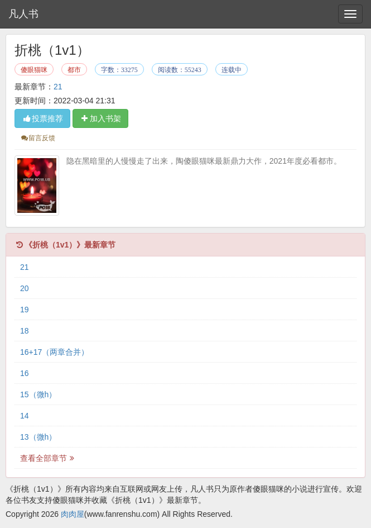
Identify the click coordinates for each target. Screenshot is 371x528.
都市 (74, 70)
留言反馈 (37, 138)
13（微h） (38, 436)
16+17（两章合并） (54, 352)
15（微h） (38, 394)
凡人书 (23, 14)
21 (58, 86)
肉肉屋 (72, 514)
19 (24, 309)
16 (24, 373)
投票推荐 (42, 118)
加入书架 (100, 118)
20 (24, 288)
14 (24, 415)
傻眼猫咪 (34, 70)
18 (24, 330)
